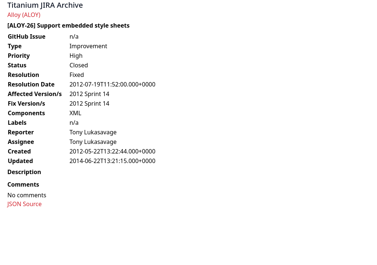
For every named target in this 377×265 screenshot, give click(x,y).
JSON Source (24, 204)
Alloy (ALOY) (23, 15)
